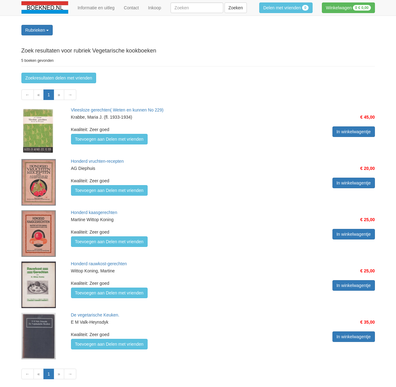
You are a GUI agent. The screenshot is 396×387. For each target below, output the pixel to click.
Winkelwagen (348, 8)
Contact (131, 7)
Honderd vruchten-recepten (97, 161)
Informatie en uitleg (96, 7)
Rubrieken (37, 30)
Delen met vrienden (286, 8)
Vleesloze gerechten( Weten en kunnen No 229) (117, 109)
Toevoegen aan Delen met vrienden (109, 139)
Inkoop (154, 7)
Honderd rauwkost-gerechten (99, 263)
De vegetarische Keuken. (95, 314)
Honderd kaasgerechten (94, 212)
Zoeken (236, 7)
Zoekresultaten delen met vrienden (58, 77)
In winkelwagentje (353, 131)
